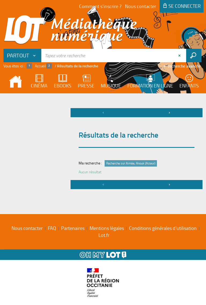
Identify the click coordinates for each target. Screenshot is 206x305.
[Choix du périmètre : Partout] (22, 55)
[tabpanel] (103, 149)
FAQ (52, 228)
